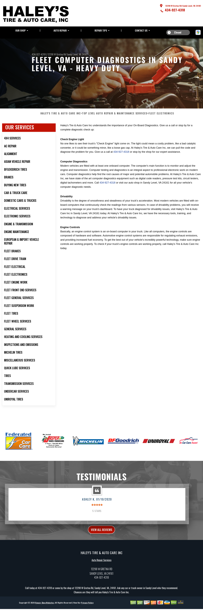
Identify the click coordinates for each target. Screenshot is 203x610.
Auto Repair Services (101, 563)
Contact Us (141, 30)
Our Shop (20, 30)
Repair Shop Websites (44, 606)
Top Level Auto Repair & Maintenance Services (114, 115)
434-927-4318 (175, 9)
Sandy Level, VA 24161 (77, 54)
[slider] (97, 507)
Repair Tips (101, 30)
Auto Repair (60, 30)
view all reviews (101, 532)
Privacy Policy (87, 606)
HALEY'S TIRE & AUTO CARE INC (60, 115)
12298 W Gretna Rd (56, 54)
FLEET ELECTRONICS (161, 115)
